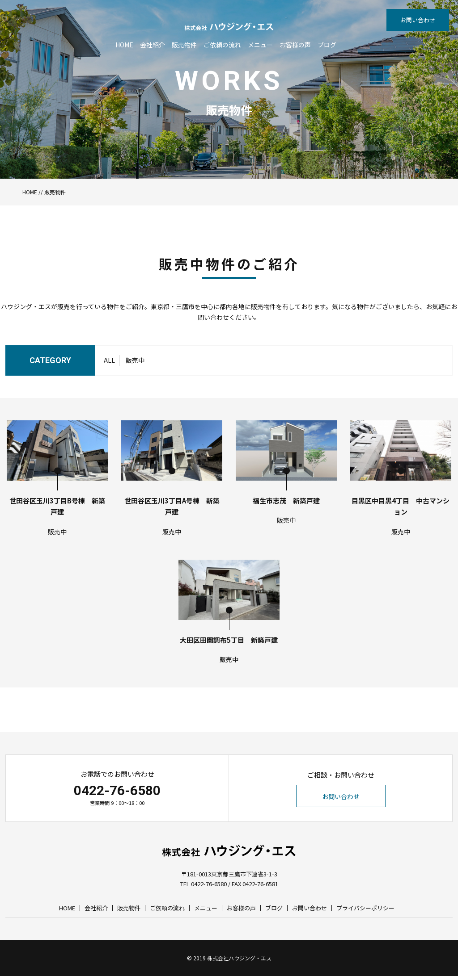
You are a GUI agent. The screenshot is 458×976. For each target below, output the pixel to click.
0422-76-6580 (117, 790)
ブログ (327, 44)
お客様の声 (295, 44)
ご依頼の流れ (222, 44)
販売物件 (184, 44)
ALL (109, 360)
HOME (124, 44)
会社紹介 (152, 44)
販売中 (135, 360)
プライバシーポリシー (365, 908)
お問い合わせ (417, 20)
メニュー (260, 44)
